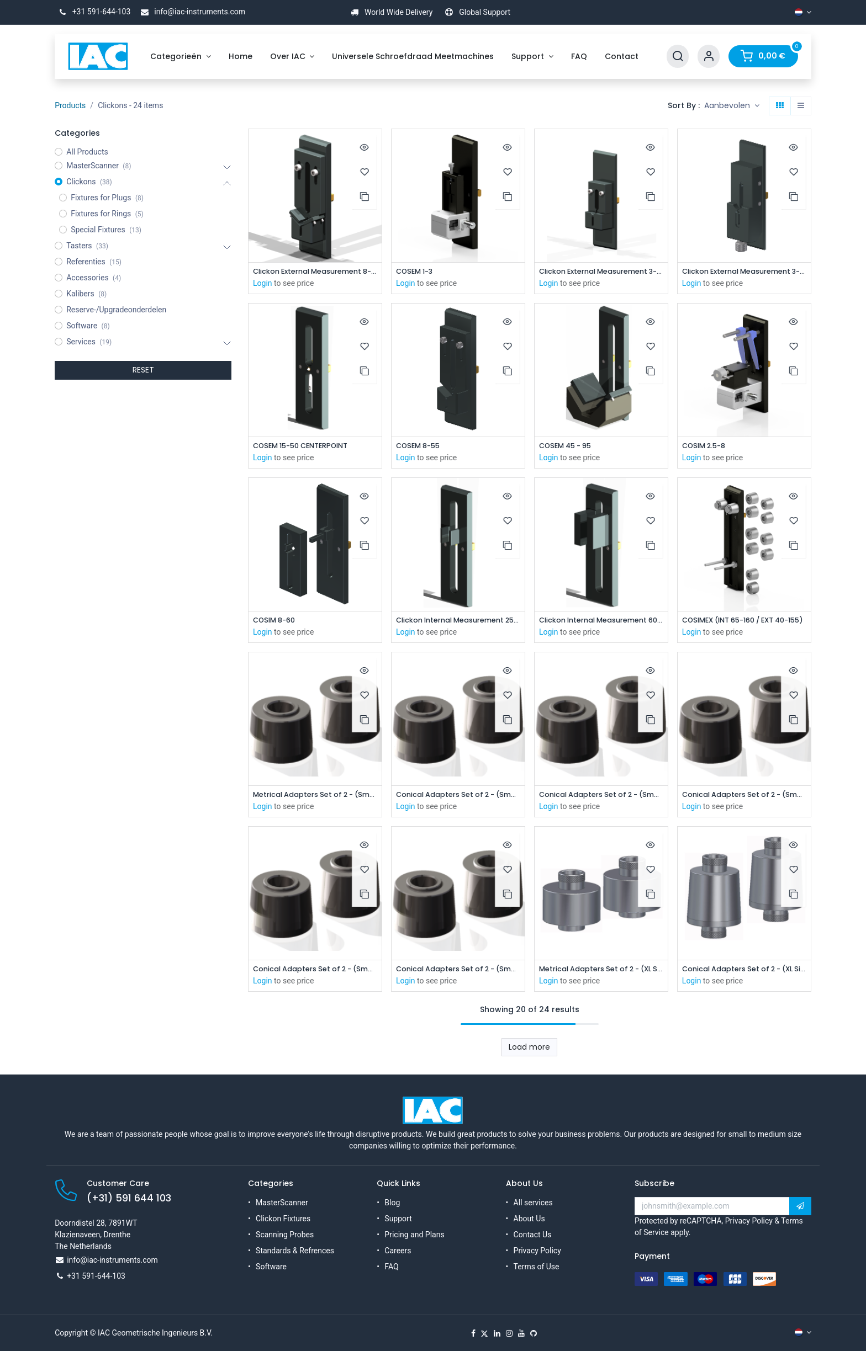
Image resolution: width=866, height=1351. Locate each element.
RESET (143, 369)
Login (262, 283)
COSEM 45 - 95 (568, 446)
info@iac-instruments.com (191, 11)
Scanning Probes (285, 1234)
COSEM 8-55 (420, 446)
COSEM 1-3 (417, 271)
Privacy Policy (537, 1250)
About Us (529, 1218)
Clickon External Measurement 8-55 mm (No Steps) (315, 271)
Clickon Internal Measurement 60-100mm (601, 622)
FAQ (391, 1266)
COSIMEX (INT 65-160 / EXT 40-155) (744, 622)
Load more (529, 1051)
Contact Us (533, 1234)
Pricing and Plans (414, 1234)
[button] (732, 106)
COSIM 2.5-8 (706, 446)
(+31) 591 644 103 (129, 1198)
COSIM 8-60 (276, 622)
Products (70, 105)
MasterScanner (282, 1202)
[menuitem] (180, 56)
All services (533, 1202)
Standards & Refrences (295, 1250)
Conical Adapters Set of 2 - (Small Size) (458, 797)
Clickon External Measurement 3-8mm (601, 271)
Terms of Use (536, 1266)
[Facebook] (473, 1333)
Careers (397, 1250)
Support (397, 1218)
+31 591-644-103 (92, 11)
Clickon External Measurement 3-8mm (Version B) (744, 271)
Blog (392, 1202)
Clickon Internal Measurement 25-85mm (458, 622)
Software (271, 1266)
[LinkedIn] (497, 1333)
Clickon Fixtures (283, 1218)
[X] (484, 1333)
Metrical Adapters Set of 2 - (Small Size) (315, 797)
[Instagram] (509, 1333)
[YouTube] (521, 1333)
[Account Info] (709, 56)
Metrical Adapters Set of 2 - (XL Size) (601, 972)
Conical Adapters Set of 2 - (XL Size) (744, 972)
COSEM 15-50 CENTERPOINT (306, 446)
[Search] (678, 56)
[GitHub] (533, 1333)
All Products (87, 151)
